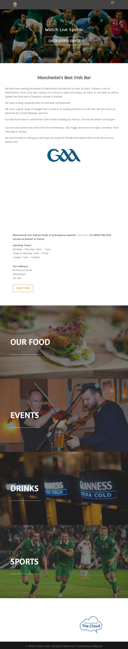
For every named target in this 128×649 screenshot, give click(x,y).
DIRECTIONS (23, 288)
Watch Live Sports (64, 29)
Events (24, 415)
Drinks (24, 488)
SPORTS (24, 561)
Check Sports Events (64, 41)
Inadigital (96, 646)
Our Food (30, 342)
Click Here (83, 235)
